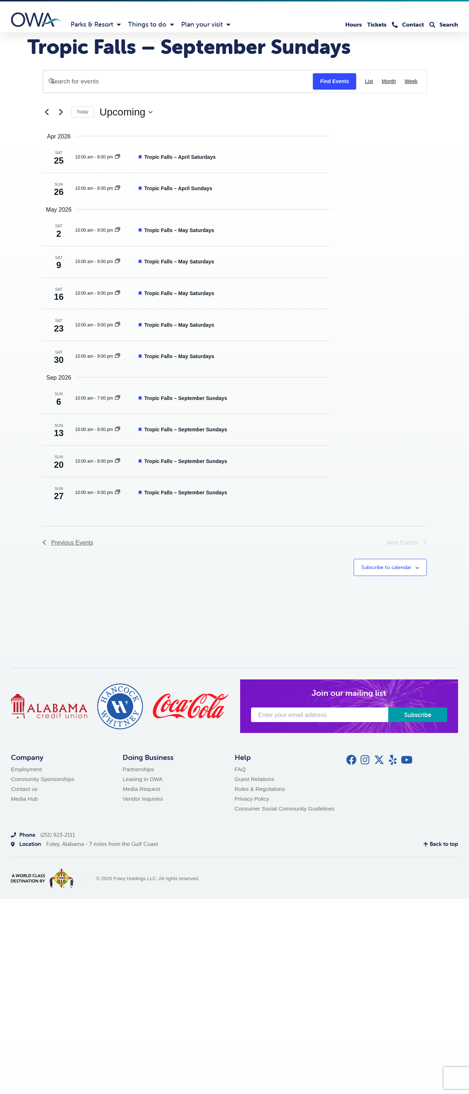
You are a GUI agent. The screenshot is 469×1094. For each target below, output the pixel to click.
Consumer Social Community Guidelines (285, 808)
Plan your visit (205, 24)
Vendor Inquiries (143, 799)
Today (82, 111)
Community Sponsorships (42, 779)
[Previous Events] (47, 112)
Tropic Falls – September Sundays (185, 398)
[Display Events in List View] (369, 81)
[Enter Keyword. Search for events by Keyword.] (178, 81)
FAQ (240, 769)
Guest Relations (254, 779)
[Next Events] (61, 112)
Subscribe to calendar (386, 567)
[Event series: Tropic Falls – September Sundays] (117, 157)
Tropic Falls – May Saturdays (179, 230)
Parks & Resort (96, 24)
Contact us (24, 789)
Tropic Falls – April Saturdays (179, 157)
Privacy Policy (252, 799)
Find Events (334, 81)
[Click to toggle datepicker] (126, 112)
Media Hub (24, 799)
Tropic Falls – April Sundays (178, 188)
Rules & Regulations (260, 789)
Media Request (141, 789)
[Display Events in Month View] (389, 81)
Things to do (151, 24)
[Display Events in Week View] (411, 81)
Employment (26, 769)
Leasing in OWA (143, 779)
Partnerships (138, 769)
